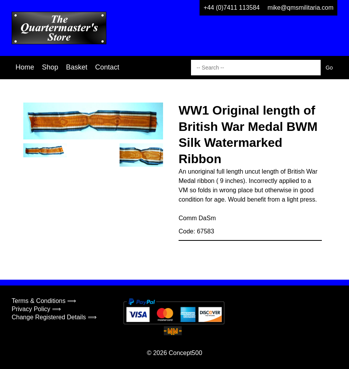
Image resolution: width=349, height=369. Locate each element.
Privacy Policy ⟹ (36, 309)
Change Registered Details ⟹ (54, 317)
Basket (76, 67)
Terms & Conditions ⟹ (44, 301)
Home (25, 67)
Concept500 (185, 353)
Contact (107, 67)
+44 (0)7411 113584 (231, 7)
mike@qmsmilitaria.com (300, 7)
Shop (50, 67)
